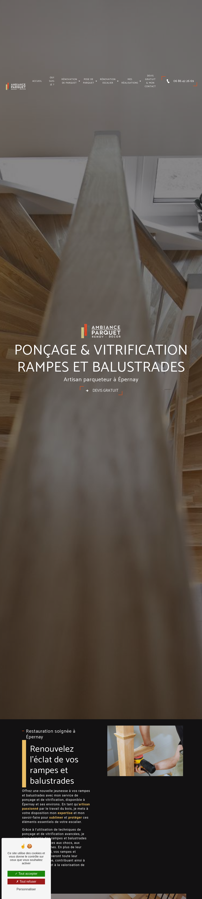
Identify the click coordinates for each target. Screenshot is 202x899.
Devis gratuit (101, 390)
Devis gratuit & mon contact (150, 78)
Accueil (37, 78)
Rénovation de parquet (69, 78)
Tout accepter (26, 873)
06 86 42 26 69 (179, 78)
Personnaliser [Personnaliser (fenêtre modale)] (26, 889)
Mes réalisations (130, 78)
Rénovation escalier (108, 78)
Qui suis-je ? (52, 78)
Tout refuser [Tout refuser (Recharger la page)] (26, 881)
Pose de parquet (88, 78)
